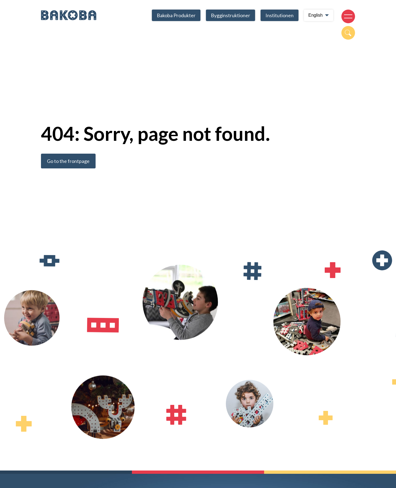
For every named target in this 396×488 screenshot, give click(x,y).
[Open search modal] (348, 33)
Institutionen (279, 15)
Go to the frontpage (68, 161)
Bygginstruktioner (230, 15)
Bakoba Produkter (176, 15)
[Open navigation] (348, 16)
